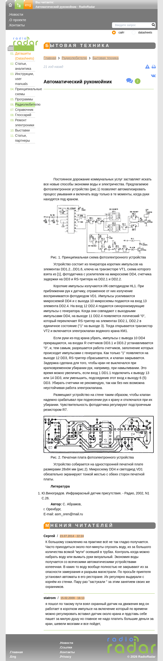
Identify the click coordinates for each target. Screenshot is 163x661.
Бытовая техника (106, 58)
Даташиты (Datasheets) (24, 56)
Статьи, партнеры (22, 138)
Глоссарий (23, 115)
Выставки (22, 130)
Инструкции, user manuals (24, 79)
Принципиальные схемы (25, 91)
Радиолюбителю (25, 104)
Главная (50, 58)
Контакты (17, 25)
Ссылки (66, 647)
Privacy (65, 656)
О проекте (17, 20)
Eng (13, 656)
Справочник (24, 110)
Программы (24, 99)
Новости (16, 14)
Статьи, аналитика (23, 66)
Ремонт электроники (24, 122)
